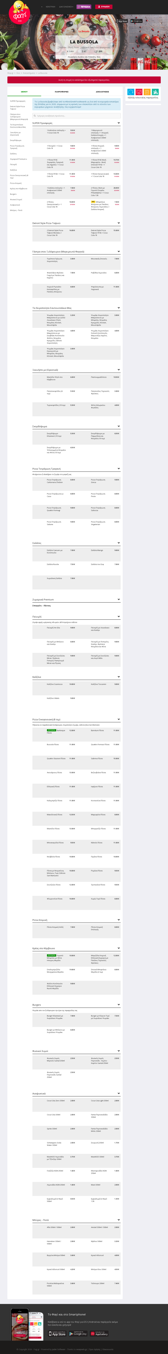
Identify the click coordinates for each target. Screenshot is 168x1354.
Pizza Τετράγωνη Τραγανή (17, 147)
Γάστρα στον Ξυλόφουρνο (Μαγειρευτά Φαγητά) (19, 116)
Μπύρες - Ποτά (16, 210)
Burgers (13, 194)
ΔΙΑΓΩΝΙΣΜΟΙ (66, 6)
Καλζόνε (13, 170)
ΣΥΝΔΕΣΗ (103, 7)
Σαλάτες (13, 153)
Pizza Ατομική (16, 183)
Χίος (18, 73)
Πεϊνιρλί (13, 164)
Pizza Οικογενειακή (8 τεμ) (19, 176)
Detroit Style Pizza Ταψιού (17, 107)
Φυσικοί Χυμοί (16, 199)
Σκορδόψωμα (15, 140)
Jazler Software (58, 1349)
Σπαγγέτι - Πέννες (41, 606)
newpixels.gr (81, 1349)
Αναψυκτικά (15, 205)
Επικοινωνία (107, 1349)
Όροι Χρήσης (94, 1349)
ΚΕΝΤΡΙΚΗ (50, 6)
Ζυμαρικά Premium (18, 159)
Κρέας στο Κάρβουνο (18, 188)
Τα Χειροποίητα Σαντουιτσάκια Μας (18, 125)
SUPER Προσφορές (17, 101)
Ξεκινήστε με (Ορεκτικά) (15, 133)
